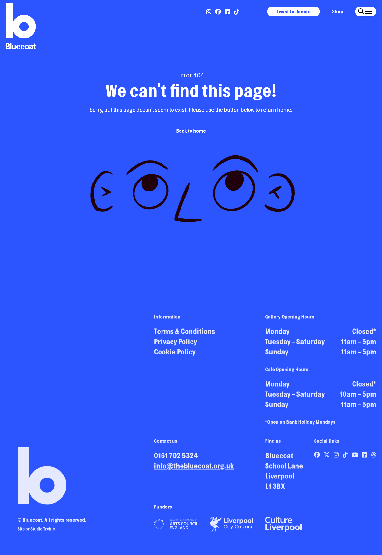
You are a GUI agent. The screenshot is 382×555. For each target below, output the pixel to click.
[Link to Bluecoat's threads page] (373, 456)
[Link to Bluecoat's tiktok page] (236, 11)
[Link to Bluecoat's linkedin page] (228, 11)
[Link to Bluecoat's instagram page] (209, 11)
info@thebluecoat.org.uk (194, 467)
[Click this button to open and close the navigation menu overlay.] (368, 11)
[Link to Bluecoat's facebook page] (218, 11)
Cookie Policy (175, 353)
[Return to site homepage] (21, 26)
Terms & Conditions (184, 333)
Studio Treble (42, 531)
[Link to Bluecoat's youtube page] (355, 456)
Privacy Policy (175, 343)
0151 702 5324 (176, 457)
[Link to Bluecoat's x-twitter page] (327, 456)
